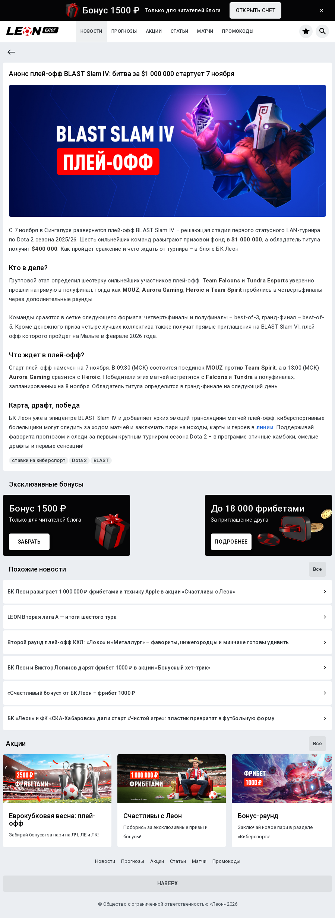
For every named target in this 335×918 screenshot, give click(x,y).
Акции (154, 31)
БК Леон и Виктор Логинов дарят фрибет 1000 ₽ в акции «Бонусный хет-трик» (109, 668)
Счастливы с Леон (152, 816)
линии (265, 427)
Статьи (179, 31)
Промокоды (237, 31)
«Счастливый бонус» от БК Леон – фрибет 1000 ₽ (71, 693)
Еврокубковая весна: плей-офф (52, 819)
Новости (91, 31)
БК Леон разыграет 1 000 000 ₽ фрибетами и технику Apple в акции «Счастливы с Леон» (121, 592)
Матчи (205, 31)
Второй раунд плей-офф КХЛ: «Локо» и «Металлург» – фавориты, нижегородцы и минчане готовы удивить (148, 642)
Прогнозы (124, 31)
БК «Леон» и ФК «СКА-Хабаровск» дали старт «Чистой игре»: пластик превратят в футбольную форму (140, 718)
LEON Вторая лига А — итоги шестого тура (62, 617)
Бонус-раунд (258, 816)
